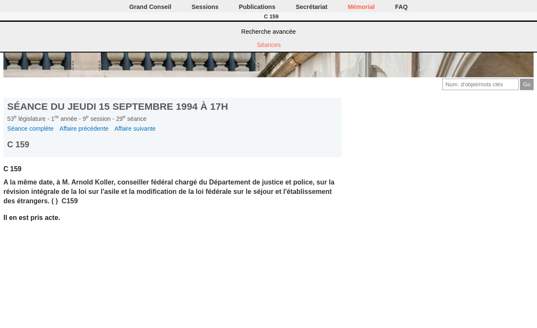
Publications (257, 6)
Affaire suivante (135, 128)
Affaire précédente (83, 128)
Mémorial (361, 6)
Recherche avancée (268, 31)
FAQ (401, 6)
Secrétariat (311, 6)
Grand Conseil (150, 6)
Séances (269, 44)
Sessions (205, 6)
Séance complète (30, 128)
